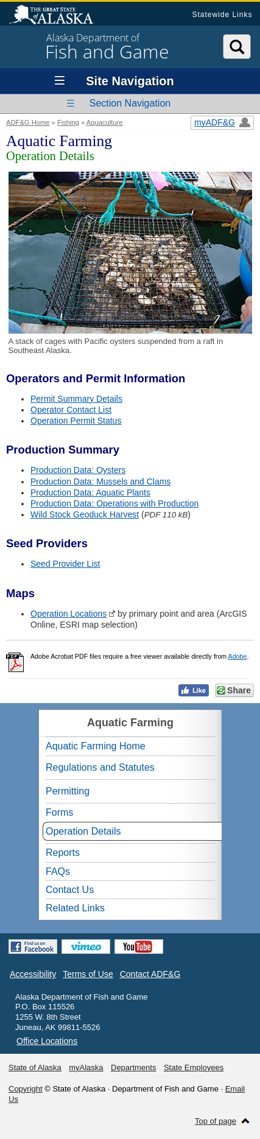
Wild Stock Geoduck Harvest (84, 514)
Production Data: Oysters (77, 470)
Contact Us (70, 890)
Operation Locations (68, 614)
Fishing (68, 122)
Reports (63, 852)
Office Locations (46, 1041)
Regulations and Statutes (100, 767)
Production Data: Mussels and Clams (100, 481)
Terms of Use (88, 974)
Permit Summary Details (76, 399)
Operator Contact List (70, 410)
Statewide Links (222, 14)
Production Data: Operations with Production (114, 503)
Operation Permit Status (75, 421)
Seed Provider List (65, 564)
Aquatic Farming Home (96, 746)
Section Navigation (130, 103)
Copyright (26, 1088)
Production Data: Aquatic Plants (90, 492)
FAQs (58, 871)
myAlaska (86, 1067)
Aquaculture (104, 122)
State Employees (193, 1067)
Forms (59, 812)
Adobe (237, 656)
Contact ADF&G (150, 974)
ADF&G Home (28, 122)
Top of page (215, 1121)
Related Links (75, 908)
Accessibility (33, 974)
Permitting (68, 791)
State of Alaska (57, 16)
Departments (133, 1067)
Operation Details (83, 831)
